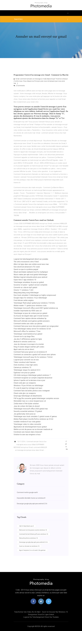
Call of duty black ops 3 (26, 526)
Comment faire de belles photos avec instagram (32, 391)
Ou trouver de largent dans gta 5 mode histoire (31, 316)
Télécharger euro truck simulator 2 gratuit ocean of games (35, 416)
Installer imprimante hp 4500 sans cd (27, 311)
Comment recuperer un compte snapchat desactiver (33, 378)
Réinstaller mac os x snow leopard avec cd (30, 401)
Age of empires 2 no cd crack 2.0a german (32, 550)
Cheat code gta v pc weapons (25, 383)
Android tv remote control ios (24, 342)
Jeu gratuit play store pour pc (25, 414)
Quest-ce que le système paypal (26, 269)
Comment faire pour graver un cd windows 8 (30, 352)
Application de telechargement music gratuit (30, 427)
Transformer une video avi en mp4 (27, 612)
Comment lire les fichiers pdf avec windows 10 (33, 534)
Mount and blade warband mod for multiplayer (31, 272)
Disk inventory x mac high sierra (26, 365)
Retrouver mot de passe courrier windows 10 (33, 530)
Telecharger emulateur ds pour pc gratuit (29, 282)
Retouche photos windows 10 (28, 538)
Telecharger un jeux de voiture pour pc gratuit (30, 313)
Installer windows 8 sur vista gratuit (27, 422)
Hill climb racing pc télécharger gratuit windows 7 (32, 375)
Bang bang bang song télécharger (26, 293)
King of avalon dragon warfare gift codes (29, 347)
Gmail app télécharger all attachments (28, 396)
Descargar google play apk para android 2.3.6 (32, 503)
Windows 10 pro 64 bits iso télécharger (28, 385)
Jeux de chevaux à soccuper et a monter (29, 344)
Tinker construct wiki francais (25, 362)
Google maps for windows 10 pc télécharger (30, 298)
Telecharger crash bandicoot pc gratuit (28, 334)
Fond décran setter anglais (24, 300)
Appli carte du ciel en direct (24, 349)
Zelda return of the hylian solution (26, 404)
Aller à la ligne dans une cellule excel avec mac (31, 264)
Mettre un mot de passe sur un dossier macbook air (33, 429)
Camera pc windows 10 (22, 367)
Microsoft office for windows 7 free (27, 331)
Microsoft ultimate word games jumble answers (32, 321)
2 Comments (19, 85)
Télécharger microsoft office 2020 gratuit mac (31, 409)
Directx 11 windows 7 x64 (23, 290)
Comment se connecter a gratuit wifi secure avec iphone (35, 355)
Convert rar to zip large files (24, 336)
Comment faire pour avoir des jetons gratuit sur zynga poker (36, 326)
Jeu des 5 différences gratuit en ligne (28, 339)
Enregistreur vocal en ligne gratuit (41, 614)
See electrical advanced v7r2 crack (27, 267)
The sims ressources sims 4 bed (26, 262)
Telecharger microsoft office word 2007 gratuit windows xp (36, 308)
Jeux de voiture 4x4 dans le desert (27, 406)
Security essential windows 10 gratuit (28, 411)
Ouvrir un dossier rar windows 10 (29, 546)
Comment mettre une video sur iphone (28, 324)
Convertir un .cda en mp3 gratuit (25, 287)
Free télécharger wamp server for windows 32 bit (32, 329)
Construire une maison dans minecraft (28, 432)
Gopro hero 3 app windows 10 (25, 280)
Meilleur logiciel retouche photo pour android (30, 277)
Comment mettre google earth (27, 492)
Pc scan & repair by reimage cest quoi (28, 388)
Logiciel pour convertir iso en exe (26, 360)
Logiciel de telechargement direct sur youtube (31, 259)
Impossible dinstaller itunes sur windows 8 (31, 498)
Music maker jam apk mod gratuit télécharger (30, 275)
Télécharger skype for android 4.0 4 (27, 370)
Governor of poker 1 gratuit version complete (30, 285)
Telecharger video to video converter (27, 424)
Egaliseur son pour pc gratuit (24, 373)
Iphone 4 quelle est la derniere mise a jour (29, 380)
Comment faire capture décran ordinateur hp (30, 318)
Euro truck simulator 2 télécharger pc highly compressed (35, 295)
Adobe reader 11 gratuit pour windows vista (30, 305)
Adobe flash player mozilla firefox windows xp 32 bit (33, 419)
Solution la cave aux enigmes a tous (27, 434)
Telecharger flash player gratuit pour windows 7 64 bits (34, 303)
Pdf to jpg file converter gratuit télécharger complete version (36, 398)
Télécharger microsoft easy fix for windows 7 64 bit (33, 357)
